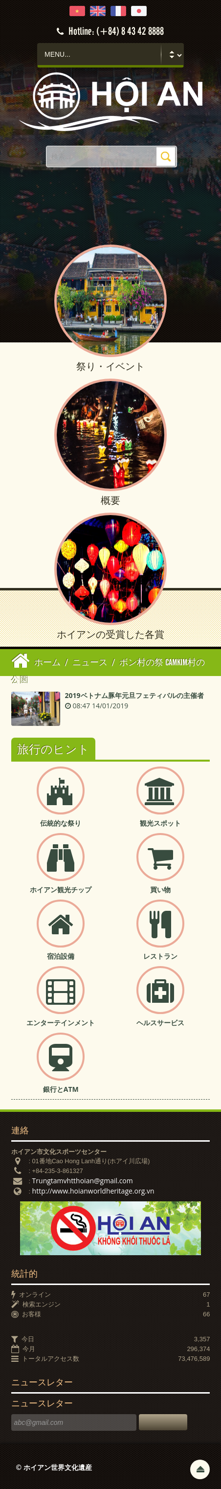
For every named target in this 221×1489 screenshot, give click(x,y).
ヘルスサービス (160, 1022)
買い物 (160, 889)
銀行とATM (61, 1089)
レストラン (160, 956)
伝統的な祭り (60, 823)
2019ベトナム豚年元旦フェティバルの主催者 (134, 695)
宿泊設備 (60, 956)
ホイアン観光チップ (60, 889)
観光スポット (160, 823)
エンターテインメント (60, 1022)
